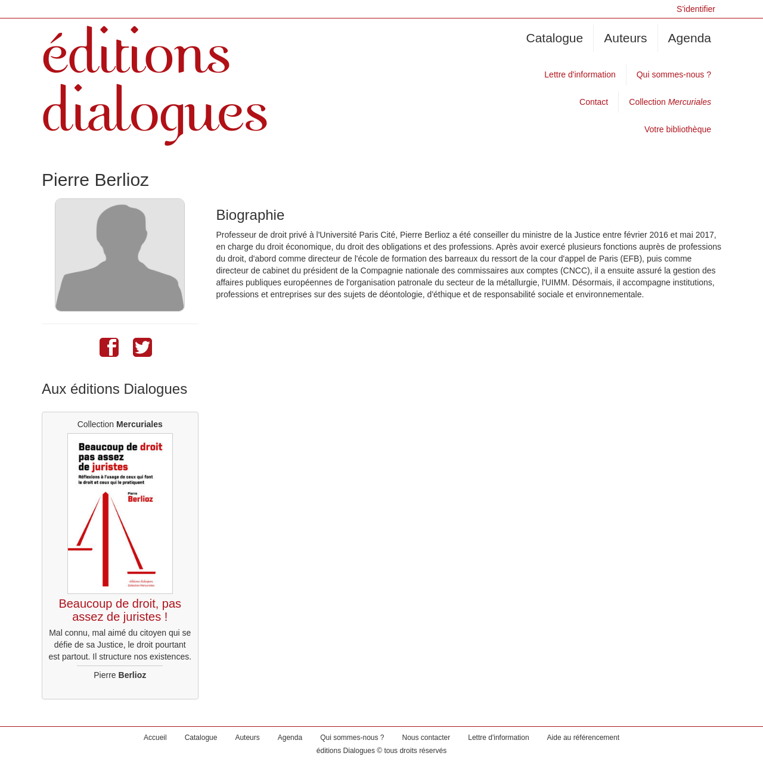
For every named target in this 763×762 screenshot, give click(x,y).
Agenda (689, 38)
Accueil (155, 737)
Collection (670, 102)
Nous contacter (426, 737)
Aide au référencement (583, 737)
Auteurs (625, 38)
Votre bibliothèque (677, 129)
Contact (593, 102)
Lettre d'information (579, 74)
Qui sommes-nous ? (674, 74)
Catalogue (554, 38)
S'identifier (696, 9)
